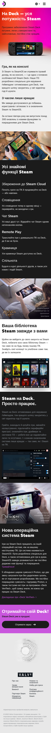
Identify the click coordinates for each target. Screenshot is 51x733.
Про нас (15, 681)
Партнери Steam (18, 693)
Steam (31, 696)
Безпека (32, 693)
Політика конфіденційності (36, 690)
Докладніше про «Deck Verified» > (19, 597)
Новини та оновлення (33, 682)
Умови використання (17, 686)
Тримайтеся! (8, 566)
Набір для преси (36, 685)
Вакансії (15, 689)
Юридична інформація (16, 697)
